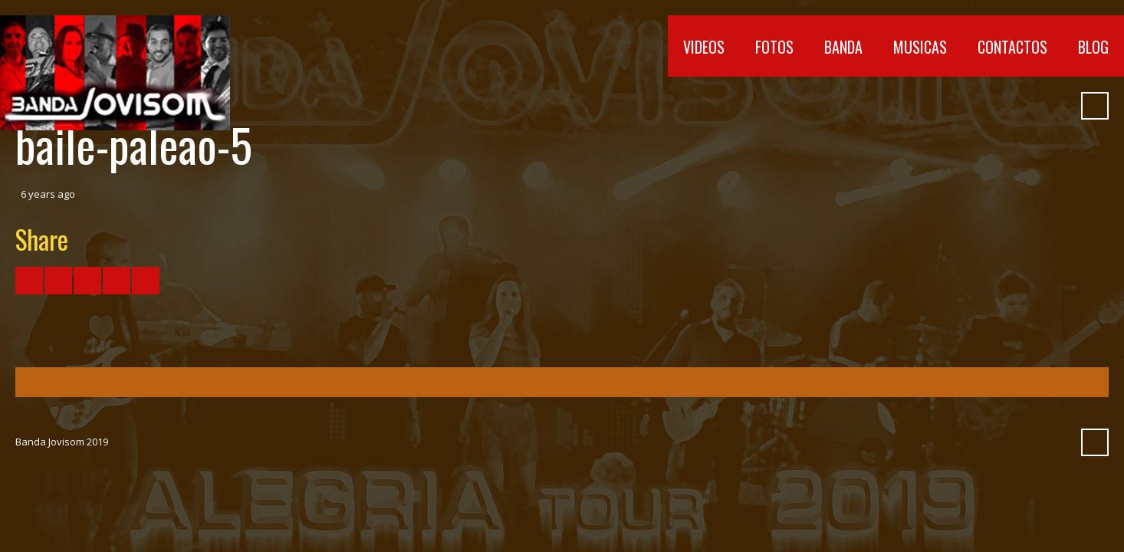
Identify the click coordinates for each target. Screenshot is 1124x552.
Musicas (920, 46)
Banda (843, 46)
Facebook (919, 106)
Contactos (1012, 46)
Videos (704, 46)
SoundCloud (1002, 106)
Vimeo (974, 106)
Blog (1093, 46)
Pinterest (1057, 106)
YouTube (947, 106)
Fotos (774, 46)
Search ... (1095, 106)
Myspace (1029, 106)
